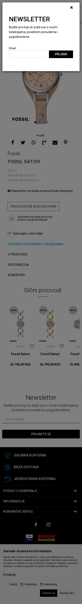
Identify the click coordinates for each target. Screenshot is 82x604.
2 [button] (39, 122)
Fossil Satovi (20, 354)
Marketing (50, 584)
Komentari (40, 275)
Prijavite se (41, 434)
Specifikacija (40, 265)
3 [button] (43, 122)
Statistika (30, 584)
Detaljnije (9, 574)
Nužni (13, 584)
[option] (41, 74)
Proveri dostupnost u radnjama (40, 244)
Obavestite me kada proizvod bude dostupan (40, 191)
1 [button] (36, 122)
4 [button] (47, 122)
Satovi (12, 170)
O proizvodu (40, 254)
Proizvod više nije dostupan (33, 206)
